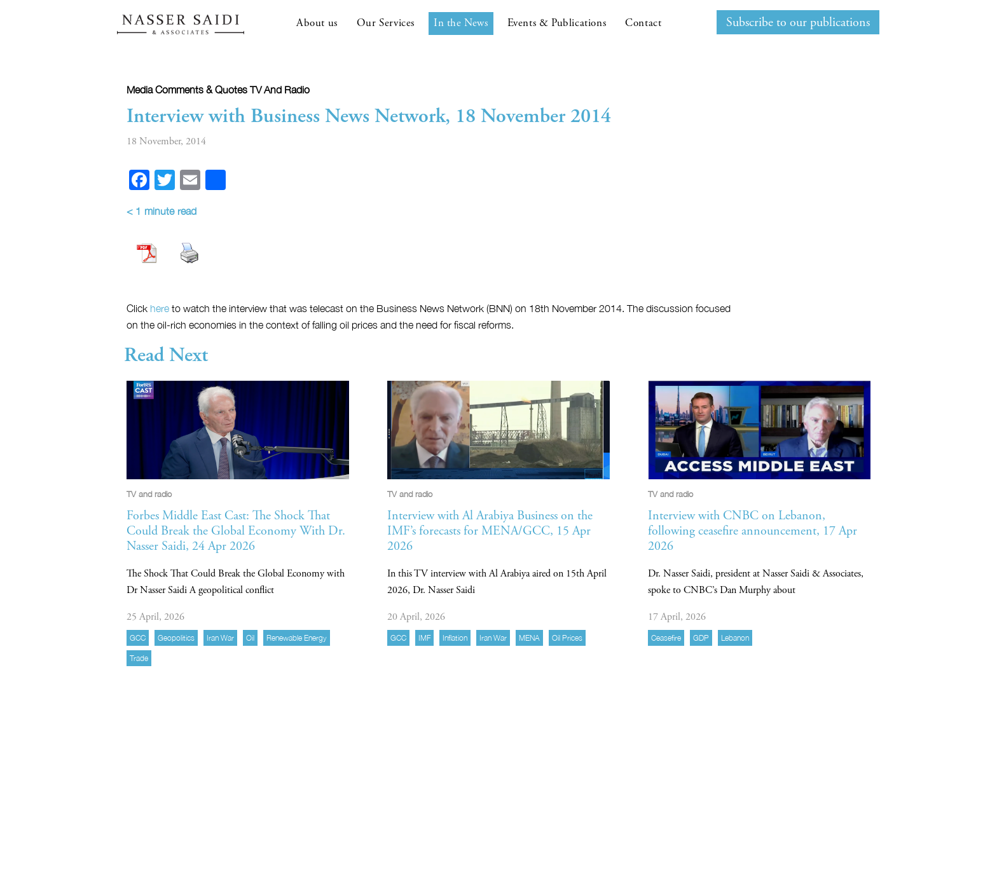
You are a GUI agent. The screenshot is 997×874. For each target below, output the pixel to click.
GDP (701, 638)
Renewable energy (296, 638)
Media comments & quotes (187, 89)
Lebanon (735, 638)
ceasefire (666, 638)
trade (139, 658)
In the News (461, 23)
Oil (250, 638)
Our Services (386, 23)
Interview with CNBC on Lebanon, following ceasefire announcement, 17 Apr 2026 (752, 531)
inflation (455, 638)
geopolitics (176, 638)
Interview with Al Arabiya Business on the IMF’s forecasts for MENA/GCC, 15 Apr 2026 (490, 531)
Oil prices (567, 638)
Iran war (220, 638)
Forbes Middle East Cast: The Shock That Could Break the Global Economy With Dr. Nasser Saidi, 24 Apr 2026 (236, 531)
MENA (529, 638)
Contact (643, 23)
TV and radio (280, 89)
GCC (138, 638)
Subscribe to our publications (798, 23)
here (159, 308)
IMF (424, 638)
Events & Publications (557, 23)
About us (317, 23)
